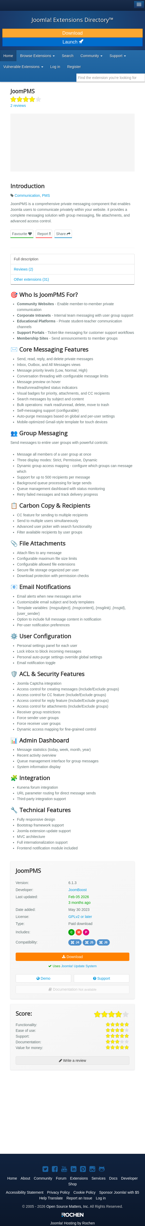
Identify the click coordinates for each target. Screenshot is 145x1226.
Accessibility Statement (25, 1192)
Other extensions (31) (31, 279)
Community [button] (92, 56)
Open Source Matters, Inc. (67, 1206)
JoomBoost (77, 890)
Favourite (22, 234)
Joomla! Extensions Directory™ (72, 19)
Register (74, 67)
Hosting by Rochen (72, 1223)
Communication (27, 195)
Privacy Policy (58, 1192)
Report (44, 234)
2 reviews (18, 105)
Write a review (72, 1060)
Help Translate (51, 1198)
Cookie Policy (84, 1192)
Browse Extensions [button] (37, 56)
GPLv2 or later (80, 917)
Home (8, 56)
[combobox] (110, 77)
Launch (72, 42)
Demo (43, 978)
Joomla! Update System (79, 966)
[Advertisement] (49, 1088)
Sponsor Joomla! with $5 (119, 1192)
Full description (26, 259)
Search (67, 56)
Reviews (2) (23, 269)
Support (101, 978)
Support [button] (118, 56)
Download (72, 33)
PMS (46, 195)
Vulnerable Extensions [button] (23, 67)
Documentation (72, 989)
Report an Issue (79, 1198)
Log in (55, 67)
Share (63, 234)
